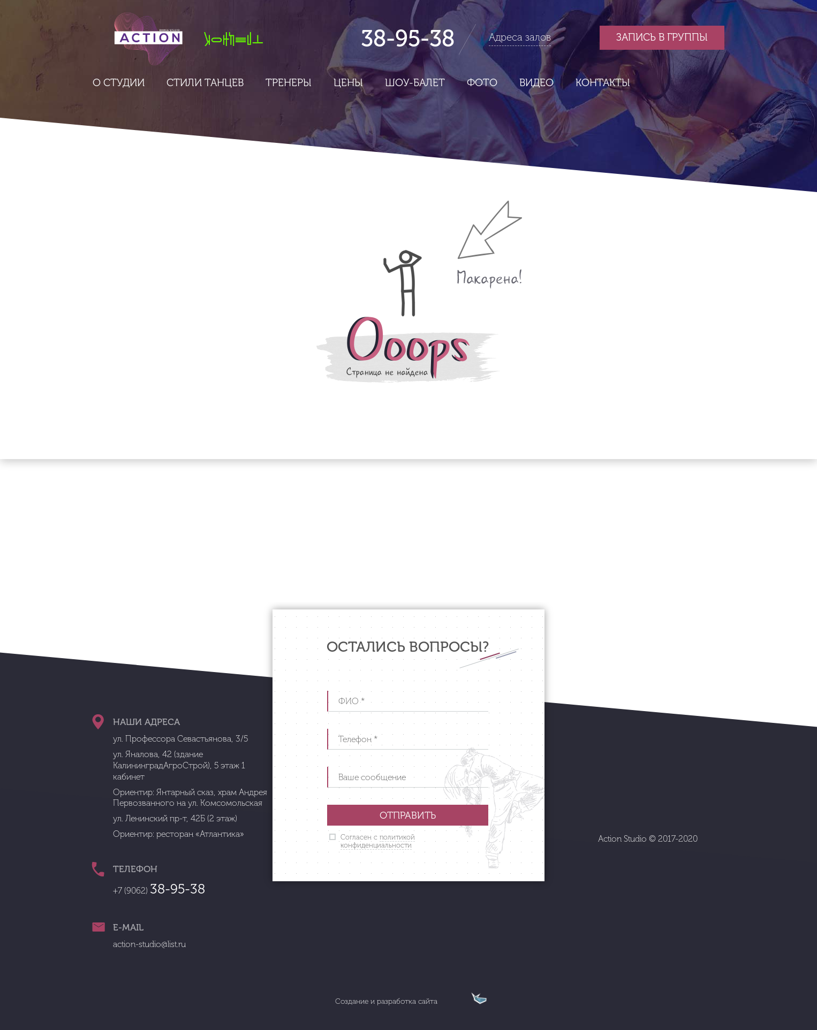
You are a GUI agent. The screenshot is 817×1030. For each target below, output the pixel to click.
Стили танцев (205, 83)
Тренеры (289, 83)
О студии (119, 83)
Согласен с (378, 841)
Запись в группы (662, 37)
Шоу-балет (415, 83)
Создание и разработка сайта (386, 1001)
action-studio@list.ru (149, 944)
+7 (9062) (159, 891)
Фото (482, 83)
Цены (348, 83)
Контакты (603, 83)
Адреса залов (520, 37)
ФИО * (351, 701)
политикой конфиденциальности (378, 841)
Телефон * (358, 739)
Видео (536, 83)
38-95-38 (408, 38)
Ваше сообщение (372, 777)
